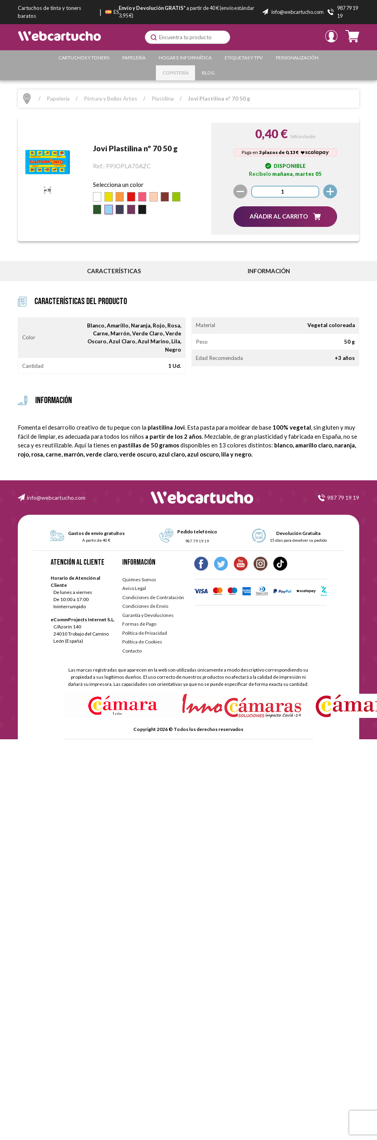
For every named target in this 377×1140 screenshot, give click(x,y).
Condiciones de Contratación (153, 597)
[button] (285, 216)
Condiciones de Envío (145, 606)
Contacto (132, 651)
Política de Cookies (142, 642)
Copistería (176, 73)
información (269, 270)
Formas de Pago (139, 624)
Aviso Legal (134, 588)
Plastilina (163, 98)
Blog (208, 73)
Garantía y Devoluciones (148, 615)
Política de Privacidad (144, 633)
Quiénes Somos (139, 579)
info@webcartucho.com (56, 497)
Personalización (297, 58)
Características (114, 270)
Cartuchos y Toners (84, 58)
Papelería (134, 58)
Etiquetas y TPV (244, 58)
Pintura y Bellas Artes (110, 98)
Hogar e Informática (185, 58)
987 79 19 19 (343, 497)
